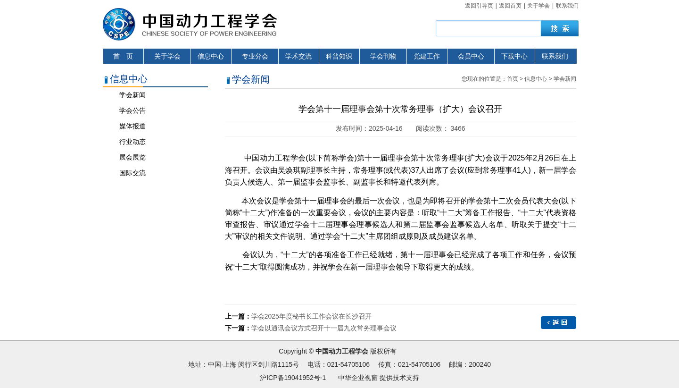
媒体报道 (132, 126)
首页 (512, 79)
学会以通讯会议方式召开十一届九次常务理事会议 (324, 328)
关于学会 (538, 5)
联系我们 (567, 5)
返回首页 (510, 5)
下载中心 (514, 56)
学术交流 (298, 56)
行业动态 (132, 141)
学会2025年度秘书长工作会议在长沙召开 (311, 316)
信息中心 (211, 56)
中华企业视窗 (358, 377)
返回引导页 (479, 5)
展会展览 (132, 157)
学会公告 (132, 110)
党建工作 (427, 56)
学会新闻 (132, 95)
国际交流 (132, 173)
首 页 (123, 56)
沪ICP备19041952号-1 (293, 377)
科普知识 (339, 56)
